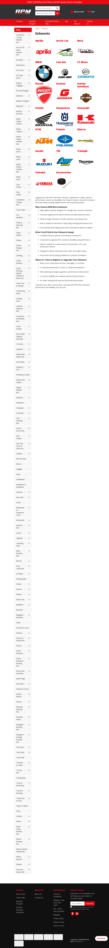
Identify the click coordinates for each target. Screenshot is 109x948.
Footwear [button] (20, 413)
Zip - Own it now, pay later (58, 910)
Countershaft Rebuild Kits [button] (20, 318)
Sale (66, 21)
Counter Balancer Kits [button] (19, 308)
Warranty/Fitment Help (52, 22)
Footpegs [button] (19, 408)
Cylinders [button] (19, 349)
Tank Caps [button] (20, 752)
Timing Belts (21, 778)
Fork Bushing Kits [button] (19, 420)
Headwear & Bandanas (21, 485)
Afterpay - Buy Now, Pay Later (58, 902)
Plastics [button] (19, 594)
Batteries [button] (19, 96)
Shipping (56, 915)
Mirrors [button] (19, 561)
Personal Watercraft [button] (20, 870)
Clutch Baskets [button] (19, 262)
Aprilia (39, 40)
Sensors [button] (19, 633)
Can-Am (61, 62)
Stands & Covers (22, 689)
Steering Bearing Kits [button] (19, 709)
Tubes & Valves (22, 806)
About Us (38, 894)
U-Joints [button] (19, 816)
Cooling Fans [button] (19, 299)
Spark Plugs (20, 679)
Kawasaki (83, 108)
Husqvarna (63, 108)
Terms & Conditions (57, 895)
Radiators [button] (19, 605)
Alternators (20, 65)
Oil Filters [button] (19, 574)
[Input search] (45, 8)
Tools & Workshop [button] (20, 784)
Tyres (18, 811)
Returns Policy (58, 922)
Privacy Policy (58, 918)
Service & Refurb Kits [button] (20, 639)
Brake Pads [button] (18, 178)
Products (19, 21)
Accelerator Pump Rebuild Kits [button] (20, 38)
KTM (38, 129)
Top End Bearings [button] (19, 792)
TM (58, 151)
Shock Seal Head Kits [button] (20, 672)
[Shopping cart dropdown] (91, 11)
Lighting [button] (19, 538)
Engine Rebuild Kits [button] (19, 390)
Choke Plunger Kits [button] (19, 248)
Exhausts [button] (19, 397)
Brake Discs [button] (18, 150)
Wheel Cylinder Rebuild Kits (21, 850)
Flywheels (20, 403)
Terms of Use (58, 926)
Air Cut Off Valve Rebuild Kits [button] (20, 51)
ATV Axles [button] (20, 70)
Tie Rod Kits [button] (19, 771)
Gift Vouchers (21, 459)
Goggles (19, 469)
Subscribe (89, 903)
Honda (39, 108)
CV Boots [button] (19, 344)
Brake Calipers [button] (19, 130)
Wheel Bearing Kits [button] (19, 841)
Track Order (20, 898)
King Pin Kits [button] (19, 526)
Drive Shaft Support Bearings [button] (20, 336)
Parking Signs (21, 579)
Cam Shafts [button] (18, 193)
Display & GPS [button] (19, 368)
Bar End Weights (22, 91)
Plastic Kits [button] (20, 599)
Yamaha (40, 172)
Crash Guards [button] (19, 327)
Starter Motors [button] (19, 695)
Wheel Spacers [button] (19, 858)
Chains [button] (18, 240)
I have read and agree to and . (81, 908)
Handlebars (20, 479)
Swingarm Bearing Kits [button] (20, 727)
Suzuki (39, 151)
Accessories (63, 172)
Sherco (81, 129)
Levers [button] (18, 533)
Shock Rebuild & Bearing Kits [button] (19, 662)
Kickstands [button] (20, 520)
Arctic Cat (62, 40)
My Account (20, 894)
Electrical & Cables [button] (20, 381)
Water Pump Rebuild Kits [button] (19, 830)
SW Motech (77, 22)
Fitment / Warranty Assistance (20, 909)
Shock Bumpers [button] (19, 652)
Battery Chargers (22, 101)
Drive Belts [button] (20, 362)
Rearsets (19, 610)
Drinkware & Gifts (23, 375)
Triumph (82, 151)
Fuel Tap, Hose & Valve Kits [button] (19, 446)
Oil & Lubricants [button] (20, 567)
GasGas (61, 83)
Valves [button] (18, 821)
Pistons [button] (19, 589)
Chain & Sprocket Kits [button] (19, 225)
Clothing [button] (19, 255)
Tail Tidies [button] (20, 747)
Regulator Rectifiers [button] (20, 616)
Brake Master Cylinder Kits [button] (19, 168)
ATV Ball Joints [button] (19, 76)
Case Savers (20, 210)
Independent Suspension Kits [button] (20, 511)
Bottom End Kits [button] (19, 112)
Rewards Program (32, 22)
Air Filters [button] (19, 60)
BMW (38, 62)
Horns (18, 502)
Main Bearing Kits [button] (19, 553)
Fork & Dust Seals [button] (20, 429)
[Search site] (57, 8)
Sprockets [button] (20, 684)
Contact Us (90, 22)
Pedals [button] (18, 584)
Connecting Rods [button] (20, 292)
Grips (18, 474)
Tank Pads (20, 757)
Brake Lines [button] (18, 158)
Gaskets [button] (19, 453)
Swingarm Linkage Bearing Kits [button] (20, 738)
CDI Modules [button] (19, 216)
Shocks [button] (19, 646)
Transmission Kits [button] (20, 799)
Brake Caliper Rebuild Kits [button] (19, 140)
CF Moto (82, 62)
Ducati (39, 83)
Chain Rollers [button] (18, 234)
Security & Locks (22, 628)
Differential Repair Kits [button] (20, 355)
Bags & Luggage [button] (19, 84)
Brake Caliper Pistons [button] (19, 121)
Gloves (18, 464)
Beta (80, 40)
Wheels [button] (19, 864)
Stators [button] (19, 702)
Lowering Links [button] (19, 544)
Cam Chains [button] (18, 185)
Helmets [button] (19, 492)
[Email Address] (77, 903)
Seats (18, 622)
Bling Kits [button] (19, 106)
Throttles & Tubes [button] (19, 764)
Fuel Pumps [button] (18, 437)
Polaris (60, 129)
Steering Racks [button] (19, 718)
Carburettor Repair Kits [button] (20, 202)
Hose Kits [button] (19, 497)
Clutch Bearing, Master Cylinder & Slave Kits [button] (20, 273)
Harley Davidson (83, 85)
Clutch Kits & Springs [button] (20, 284)
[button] (77, 11)
